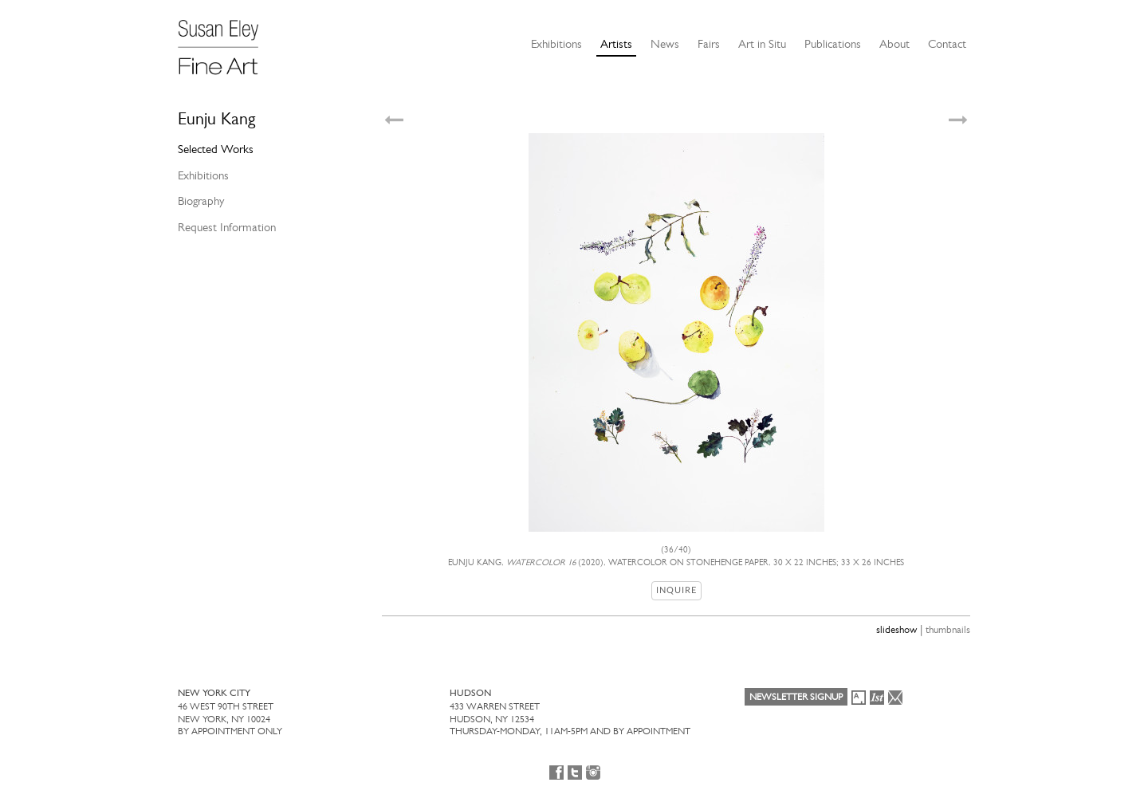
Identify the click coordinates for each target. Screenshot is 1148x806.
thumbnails (948, 629)
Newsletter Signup (796, 696)
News (665, 44)
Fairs (709, 44)
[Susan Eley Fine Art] (225, 41)
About (894, 44)
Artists (616, 44)
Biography (201, 201)
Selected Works (216, 149)
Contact (947, 44)
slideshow (896, 629)
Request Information (227, 227)
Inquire (676, 590)
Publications (832, 44)
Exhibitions (556, 44)
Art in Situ (762, 44)
